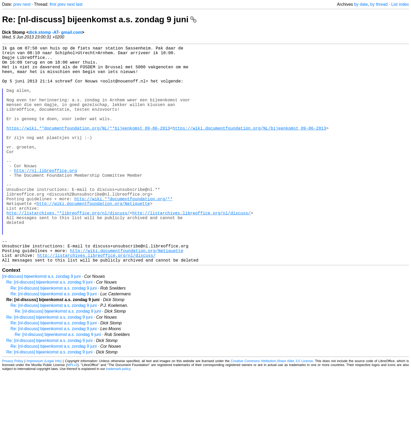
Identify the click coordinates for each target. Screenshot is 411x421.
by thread (379, 4)
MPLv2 (72, 413)
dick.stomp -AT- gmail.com (55, 32)
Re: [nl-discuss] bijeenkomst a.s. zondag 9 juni (99, 19)
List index (400, 4)
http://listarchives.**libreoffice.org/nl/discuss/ (68, 250)
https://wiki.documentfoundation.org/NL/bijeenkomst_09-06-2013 (249, 147)
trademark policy (118, 417)
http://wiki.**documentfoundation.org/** (123, 233)
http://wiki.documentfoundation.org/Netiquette (93, 239)
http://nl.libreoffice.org (45, 199)
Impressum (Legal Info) (44, 409)
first (53, 4)
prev (17, 4)
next (26, 4)
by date (361, 4)
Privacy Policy (12, 409)
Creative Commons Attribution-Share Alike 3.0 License (272, 409)
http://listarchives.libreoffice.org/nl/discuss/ (191, 250)
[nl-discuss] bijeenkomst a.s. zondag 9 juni (41, 324)
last (79, 4)
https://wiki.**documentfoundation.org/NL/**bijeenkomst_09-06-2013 (88, 147)
